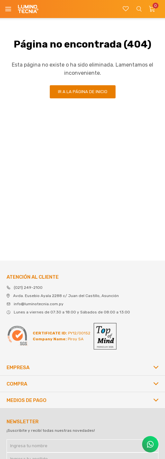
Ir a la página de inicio (82, 91)
